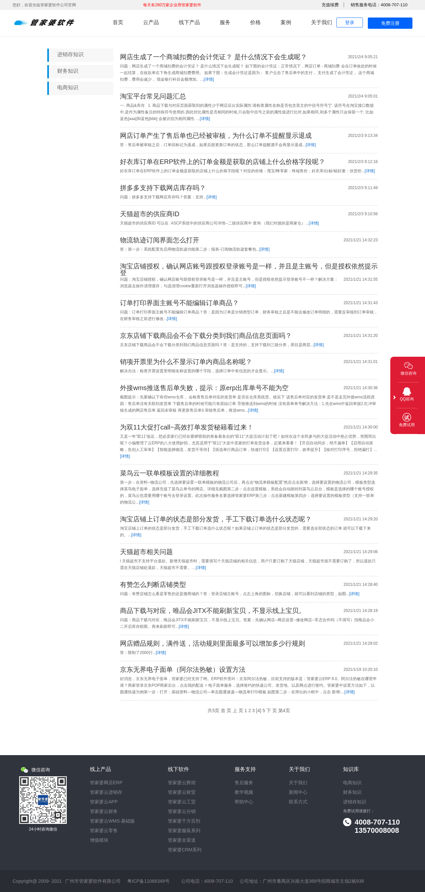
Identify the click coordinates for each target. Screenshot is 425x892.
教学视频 (244, 792)
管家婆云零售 (104, 830)
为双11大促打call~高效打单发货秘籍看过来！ (186, 427)
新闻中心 (298, 792)
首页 (118, 22)
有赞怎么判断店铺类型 (153, 584)
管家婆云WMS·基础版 (112, 821)
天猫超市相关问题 (146, 551)
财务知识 (67, 71)
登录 (349, 22)
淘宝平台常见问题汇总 (153, 96)
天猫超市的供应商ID (149, 214)
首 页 (226, 710)
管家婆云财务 (104, 811)
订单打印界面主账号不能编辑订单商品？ (179, 302)
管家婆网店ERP (106, 782)
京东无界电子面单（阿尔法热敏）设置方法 (183, 669)
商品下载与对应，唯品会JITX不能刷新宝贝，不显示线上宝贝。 (212, 610)
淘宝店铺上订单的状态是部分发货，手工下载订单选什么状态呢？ (216, 519)
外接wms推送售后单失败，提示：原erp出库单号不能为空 (204, 387)
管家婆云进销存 (106, 792)
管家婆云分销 (182, 811)
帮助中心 (244, 801)
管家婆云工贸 (182, 801)
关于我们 (321, 22)
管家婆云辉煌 (182, 782)
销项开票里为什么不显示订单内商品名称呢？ (186, 361)
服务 (225, 22)
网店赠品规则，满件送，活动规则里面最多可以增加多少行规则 (212, 643)
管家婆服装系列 (184, 830)
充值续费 (330, 4)
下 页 (271, 710)
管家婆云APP (104, 801)
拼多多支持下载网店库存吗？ (163, 187)
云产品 (151, 22)
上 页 (238, 710)
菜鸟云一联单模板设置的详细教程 (169, 473)
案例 (286, 22)
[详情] (209, 79)
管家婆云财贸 (182, 792)
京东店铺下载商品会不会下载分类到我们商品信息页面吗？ (206, 335)
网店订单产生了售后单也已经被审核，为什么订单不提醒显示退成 (216, 135)
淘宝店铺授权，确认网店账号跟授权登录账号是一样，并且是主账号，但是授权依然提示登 (249, 269)
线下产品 (189, 22)
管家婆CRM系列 (185, 849)
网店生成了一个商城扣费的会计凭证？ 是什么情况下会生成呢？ (213, 57)
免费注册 (390, 23)
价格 (255, 22)
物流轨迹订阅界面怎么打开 (159, 240)
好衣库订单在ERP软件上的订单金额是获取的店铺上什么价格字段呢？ (222, 161)
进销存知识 (70, 54)
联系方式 (298, 801)
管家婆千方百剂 (184, 821)
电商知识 (67, 87)
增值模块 (99, 840)
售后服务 (244, 782)
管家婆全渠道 (182, 840)
